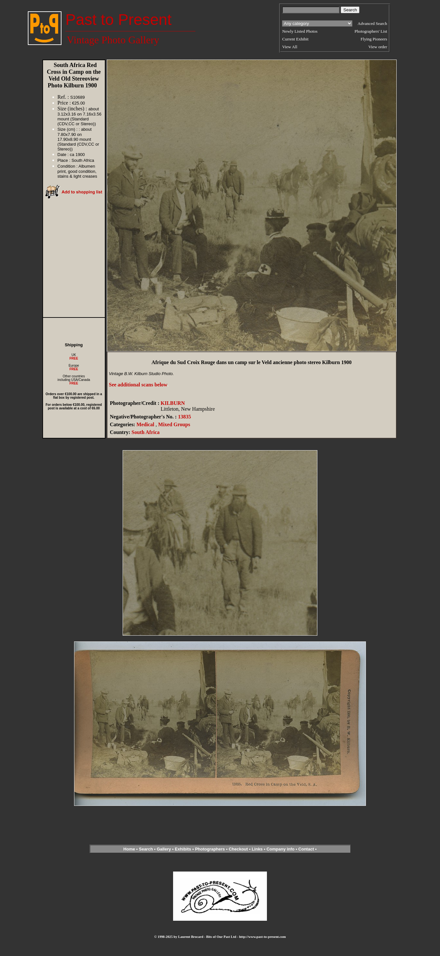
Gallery (164, 849)
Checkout (238, 849)
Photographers (210, 849)
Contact (306, 849)
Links (257, 849)
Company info (281, 849)
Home (129, 849)
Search (146, 849)
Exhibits (183, 849)
